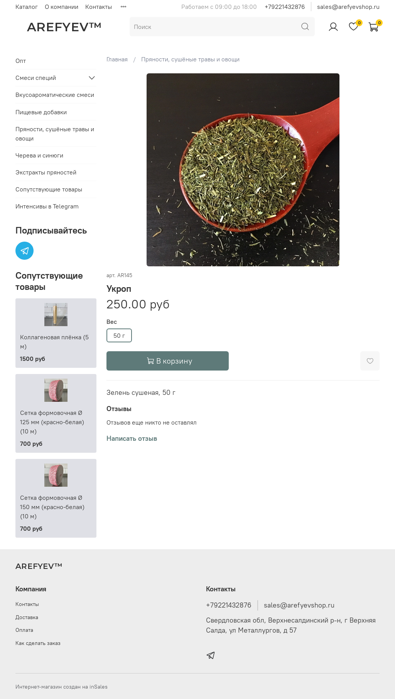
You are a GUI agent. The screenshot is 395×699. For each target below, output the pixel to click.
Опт (20, 60)
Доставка (26, 617)
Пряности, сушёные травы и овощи (190, 59)
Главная (117, 59)
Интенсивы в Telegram (47, 206)
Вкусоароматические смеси (54, 94)
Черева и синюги (39, 155)
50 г (119, 335)
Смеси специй (35, 77)
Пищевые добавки (41, 112)
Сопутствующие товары (48, 189)
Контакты (98, 6)
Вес (111, 321)
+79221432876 (285, 6)
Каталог (26, 6)
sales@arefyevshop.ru (348, 6)
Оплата (24, 629)
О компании (61, 6)
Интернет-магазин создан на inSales (61, 686)
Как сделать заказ (38, 643)
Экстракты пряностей (45, 172)
